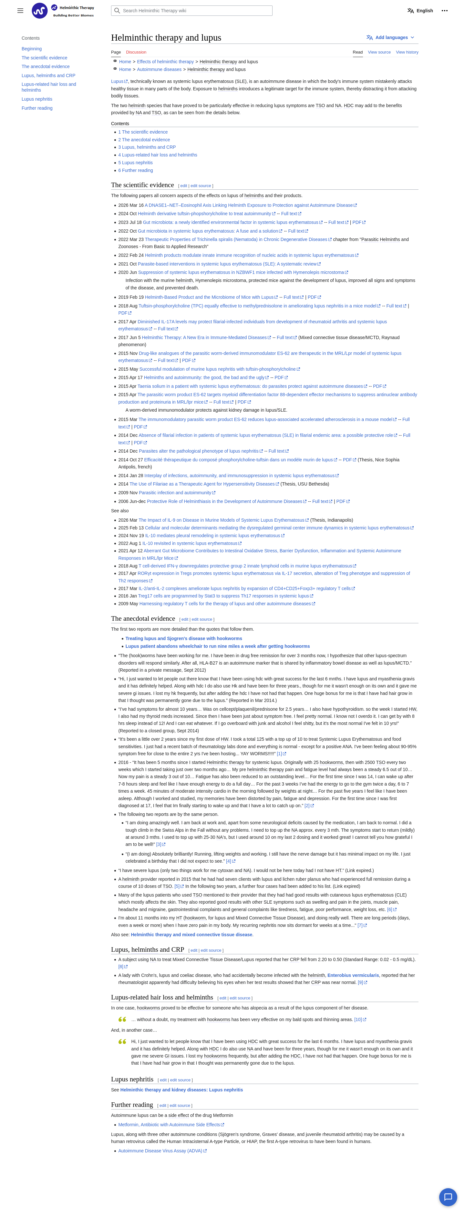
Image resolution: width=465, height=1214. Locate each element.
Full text (289, 213)
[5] (177, 886)
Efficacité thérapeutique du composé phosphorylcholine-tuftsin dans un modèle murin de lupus (238, 459)
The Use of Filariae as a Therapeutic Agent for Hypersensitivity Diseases (202, 484)
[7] (360, 925)
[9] (360, 982)
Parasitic (370, 239)
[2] (307, 805)
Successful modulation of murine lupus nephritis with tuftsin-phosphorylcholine (218, 369)
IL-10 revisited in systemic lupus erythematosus (189, 543)
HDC (349, 105)
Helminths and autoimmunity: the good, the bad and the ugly (204, 377)
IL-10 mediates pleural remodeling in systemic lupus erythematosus (212, 535)
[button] (20, 10)
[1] (279, 753)
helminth (137, 105)
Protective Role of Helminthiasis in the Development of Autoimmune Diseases (224, 501)
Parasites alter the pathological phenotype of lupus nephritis (198, 451)
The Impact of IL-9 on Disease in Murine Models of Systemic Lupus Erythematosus (222, 520)
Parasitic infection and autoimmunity (175, 492)
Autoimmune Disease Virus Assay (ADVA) (160, 1150)
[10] (358, 1019)
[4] (228, 861)
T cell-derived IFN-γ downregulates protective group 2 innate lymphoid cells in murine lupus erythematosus (245, 565)
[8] (120, 966)
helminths (228, 88)
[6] (389, 909)
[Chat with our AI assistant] (448, 1197)
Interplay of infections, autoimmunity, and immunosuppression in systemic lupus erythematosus (239, 475)
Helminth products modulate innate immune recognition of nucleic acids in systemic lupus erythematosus (249, 255)
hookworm (195, 917)
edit (184, 185)
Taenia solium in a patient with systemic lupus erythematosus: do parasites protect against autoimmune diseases (250, 386)
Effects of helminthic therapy (165, 61)
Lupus (117, 81)
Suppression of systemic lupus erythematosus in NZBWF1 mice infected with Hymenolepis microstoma (241, 272)
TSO (320, 105)
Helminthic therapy (218, 61)
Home (125, 61)
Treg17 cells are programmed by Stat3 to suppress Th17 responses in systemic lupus (223, 595)
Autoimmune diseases (159, 69)
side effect (178, 1115)
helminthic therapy (265, 769)
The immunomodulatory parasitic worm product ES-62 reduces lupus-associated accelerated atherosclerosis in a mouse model (265, 419)
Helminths (390, 239)
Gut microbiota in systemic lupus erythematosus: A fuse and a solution (208, 231)
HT (338, 870)
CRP (177, 949)
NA (338, 105)
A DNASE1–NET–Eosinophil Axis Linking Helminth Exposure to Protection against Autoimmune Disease (249, 205)
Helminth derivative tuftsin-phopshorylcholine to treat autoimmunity (204, 213)
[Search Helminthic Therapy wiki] (192, 10)
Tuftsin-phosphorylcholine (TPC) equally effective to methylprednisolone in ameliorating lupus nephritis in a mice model (257, 305)
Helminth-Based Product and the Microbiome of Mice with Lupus (209, 297)
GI (167, 1055)
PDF (356, 222)
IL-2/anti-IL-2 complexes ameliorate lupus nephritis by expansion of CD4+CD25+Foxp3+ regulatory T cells (245, 588)
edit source (201, 185)
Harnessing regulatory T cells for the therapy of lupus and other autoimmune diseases (225, 603)
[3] (158, 844)
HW (412, 709)
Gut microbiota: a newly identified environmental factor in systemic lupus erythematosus (230, 222)
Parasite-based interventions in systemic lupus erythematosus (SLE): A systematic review (227, 263)
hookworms (331, 762)
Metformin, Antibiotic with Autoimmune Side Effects (169, 1124)
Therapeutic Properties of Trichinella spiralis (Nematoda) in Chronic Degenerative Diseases (236, 239)
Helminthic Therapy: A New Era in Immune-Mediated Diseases (204, 337)
